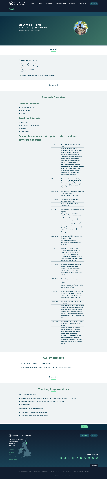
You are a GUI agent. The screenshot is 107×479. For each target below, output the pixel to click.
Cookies (52, 471)
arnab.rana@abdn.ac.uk (29, 60)
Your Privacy (37, 471)
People (12, 9)
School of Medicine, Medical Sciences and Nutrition (38, 75)
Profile (22, 14)
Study (33, 3)
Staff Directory (13, 459)
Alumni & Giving (61, 3)
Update (84, 427)
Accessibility (45, 471)
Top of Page (94, 465)
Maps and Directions (14, 457)
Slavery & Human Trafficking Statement (66, 471)
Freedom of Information (83, 471)
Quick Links (83, 3)
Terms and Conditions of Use (24, 471)
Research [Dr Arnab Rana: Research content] (53, 85)
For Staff (93, 436)
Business (73, 3)
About (41, 3)
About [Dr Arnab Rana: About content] (53, 49)
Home (10, 14)
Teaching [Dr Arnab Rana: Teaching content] (53, 377)
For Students (82, 436)
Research (49, 3)
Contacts (11, 453)
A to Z (10, 455)
